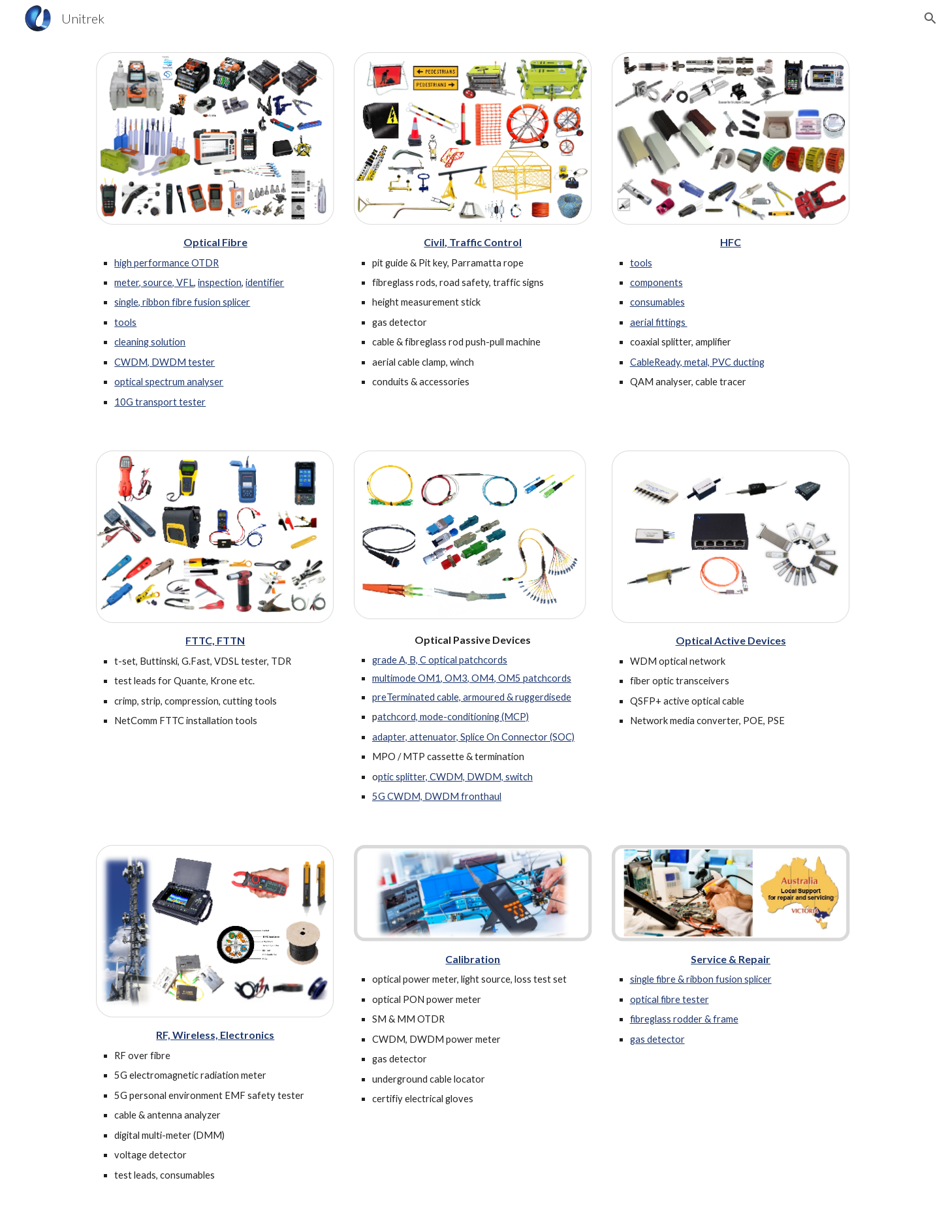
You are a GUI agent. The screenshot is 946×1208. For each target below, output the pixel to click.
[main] (215, 322)
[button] (930, 18)
